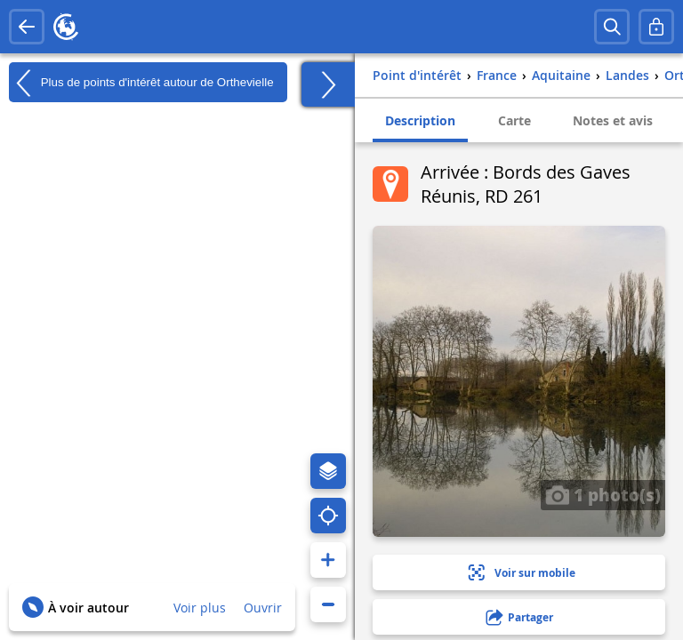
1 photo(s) (603, 494)
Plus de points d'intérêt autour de (141, 82)
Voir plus (199, 607)
